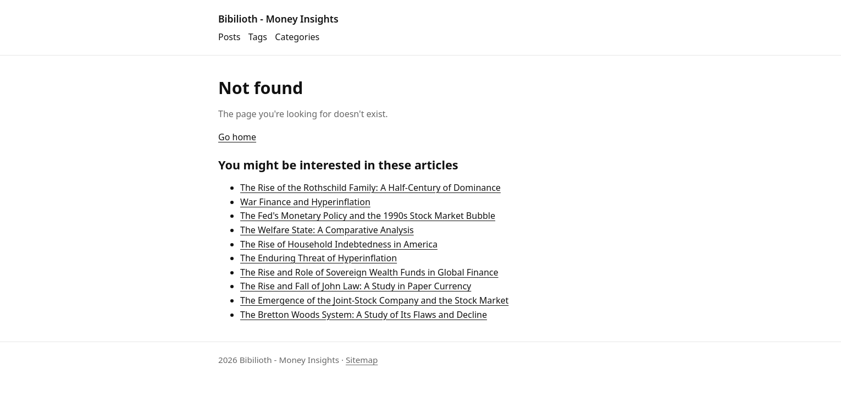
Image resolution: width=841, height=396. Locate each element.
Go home (237, 137)
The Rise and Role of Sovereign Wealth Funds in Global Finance (369, 272)
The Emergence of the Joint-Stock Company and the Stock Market (374, 300)
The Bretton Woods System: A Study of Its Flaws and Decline (363, 315)
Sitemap (362, 359)
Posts (229, 37)
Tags (257, 37)
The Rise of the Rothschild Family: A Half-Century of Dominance (370, 188)
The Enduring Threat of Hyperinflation (318, 258)
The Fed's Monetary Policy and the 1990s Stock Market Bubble (367, 216)
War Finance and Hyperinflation (305, 202)
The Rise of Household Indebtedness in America (339, 244)
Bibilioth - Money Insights (278, 18)
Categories (297, 37)
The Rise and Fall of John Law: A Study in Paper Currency (355, 286)
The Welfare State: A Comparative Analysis (327, 230)
